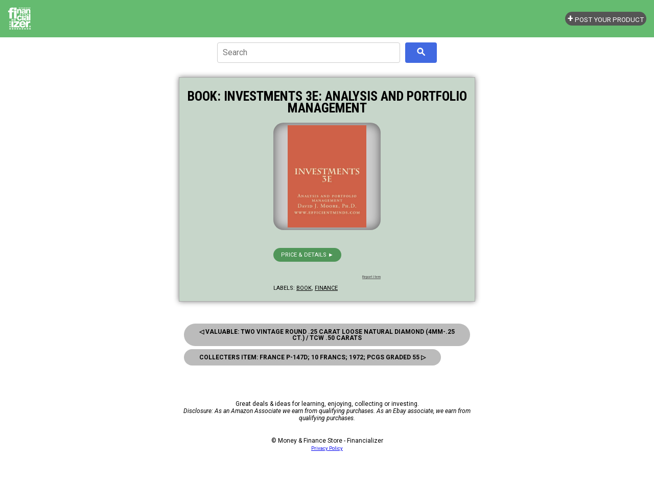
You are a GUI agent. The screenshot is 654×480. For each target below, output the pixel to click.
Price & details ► (307, 255)
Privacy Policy (327, 448)
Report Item (371, 277)
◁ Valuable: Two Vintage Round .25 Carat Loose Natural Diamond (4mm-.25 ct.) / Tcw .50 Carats (327, 334)
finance (326, 288)
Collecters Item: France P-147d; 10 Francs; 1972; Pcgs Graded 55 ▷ (312, 357)
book (304, 288)
